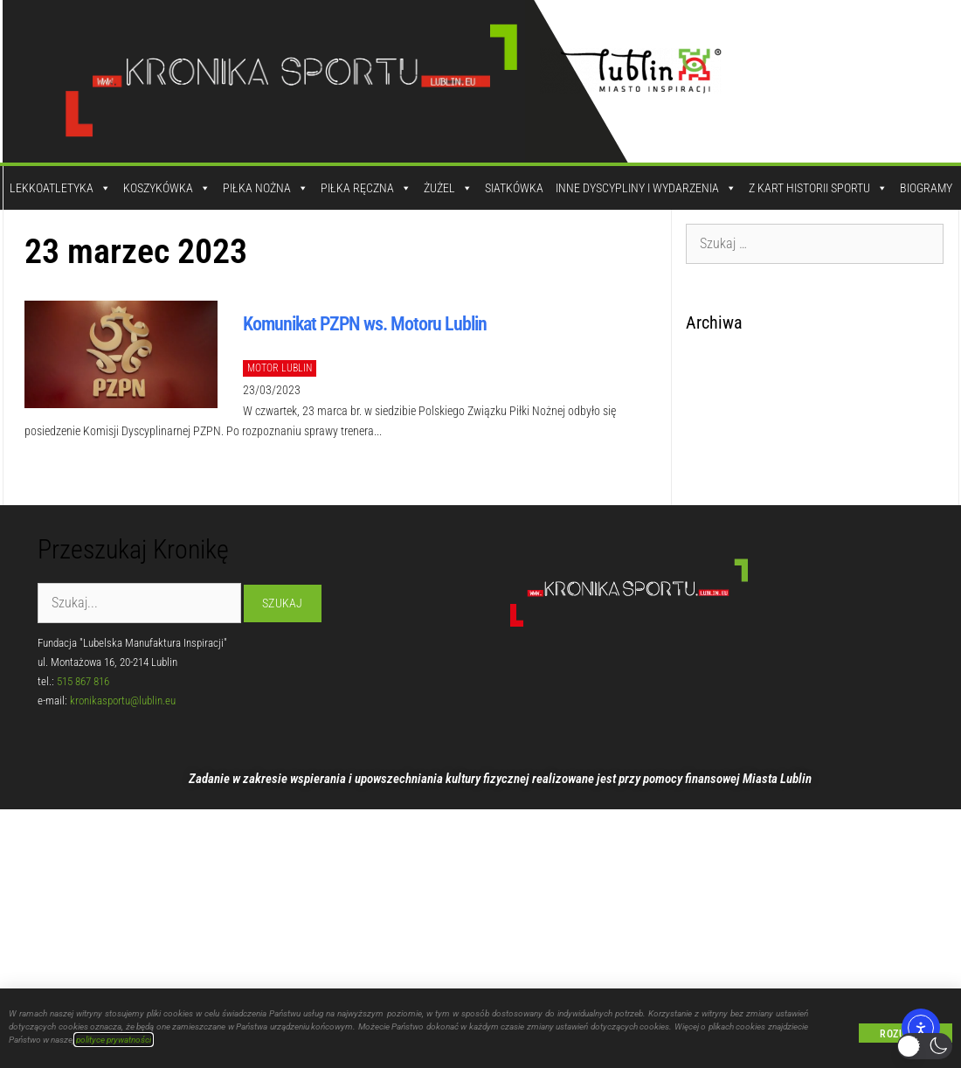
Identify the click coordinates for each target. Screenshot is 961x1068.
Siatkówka (514, 188)
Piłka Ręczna (366, 188)
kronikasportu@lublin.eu (123, 700)
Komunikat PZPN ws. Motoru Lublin (365, 324)
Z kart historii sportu (818, 188)
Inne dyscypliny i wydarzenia (646, 188)
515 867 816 (83, 681)
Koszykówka (167, 188)
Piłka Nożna (265, 188)
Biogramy (926, 188)
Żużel (448, 188)
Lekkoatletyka (60, 188)
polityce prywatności (113, 1039)
